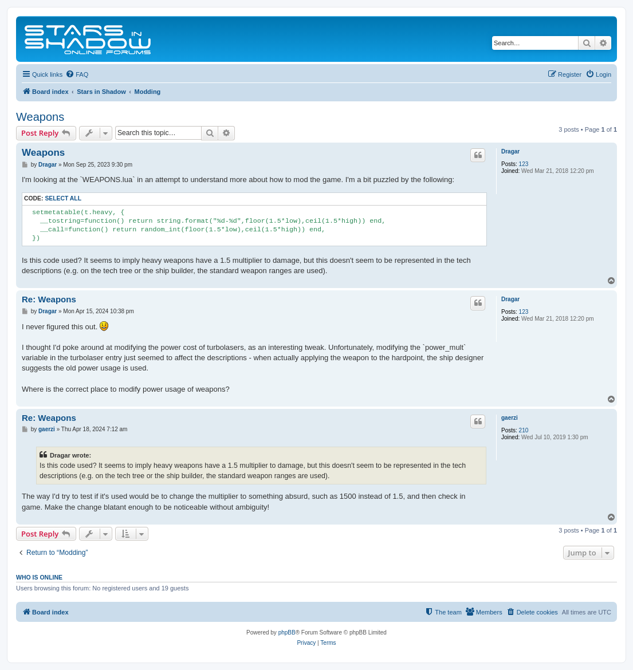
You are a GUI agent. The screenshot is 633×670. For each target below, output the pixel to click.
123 (524, 164)
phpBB (287, 632)
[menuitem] (76, 74)
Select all (63, 198)
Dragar (510, 151)
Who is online (39, 577)
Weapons (40, 117)
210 (524, 430)
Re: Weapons (49, 299)
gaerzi (509, 418)
